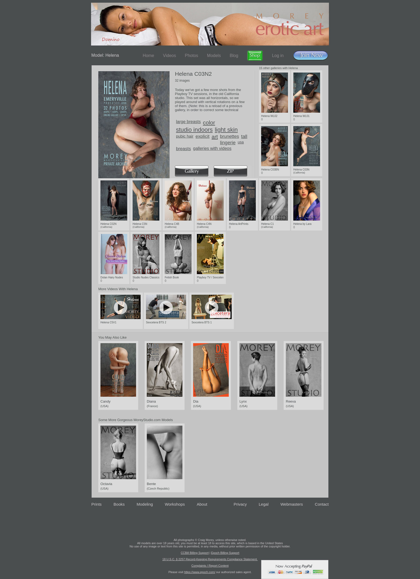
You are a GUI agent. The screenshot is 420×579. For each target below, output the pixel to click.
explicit (202, 136)
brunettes (229, 136)
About (202, 504)
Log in (278, 55)
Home (148, 55)
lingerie (227, 142)
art (215, 137)
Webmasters (291, 504)
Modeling (145, 504)
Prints (96, 504)
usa (241, 142)
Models (214, 55)
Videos (169, 55)
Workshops (175, 504)
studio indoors (194, 129)
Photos (191, 55)
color (209, 122)
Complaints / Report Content (210, 565)
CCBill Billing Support (195, 552)
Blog (234, 55)
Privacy (240, 504)
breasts (183, 148)
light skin (226, 129)
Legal (264, 504)
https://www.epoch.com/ (199, 572)
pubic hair (184, 136)
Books (119, 504)
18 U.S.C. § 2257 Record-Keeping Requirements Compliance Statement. (210, 559)
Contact (322, 504)
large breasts (188, 121)
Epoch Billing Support (225, 552)
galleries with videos (212, 148)
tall (244, 136)
